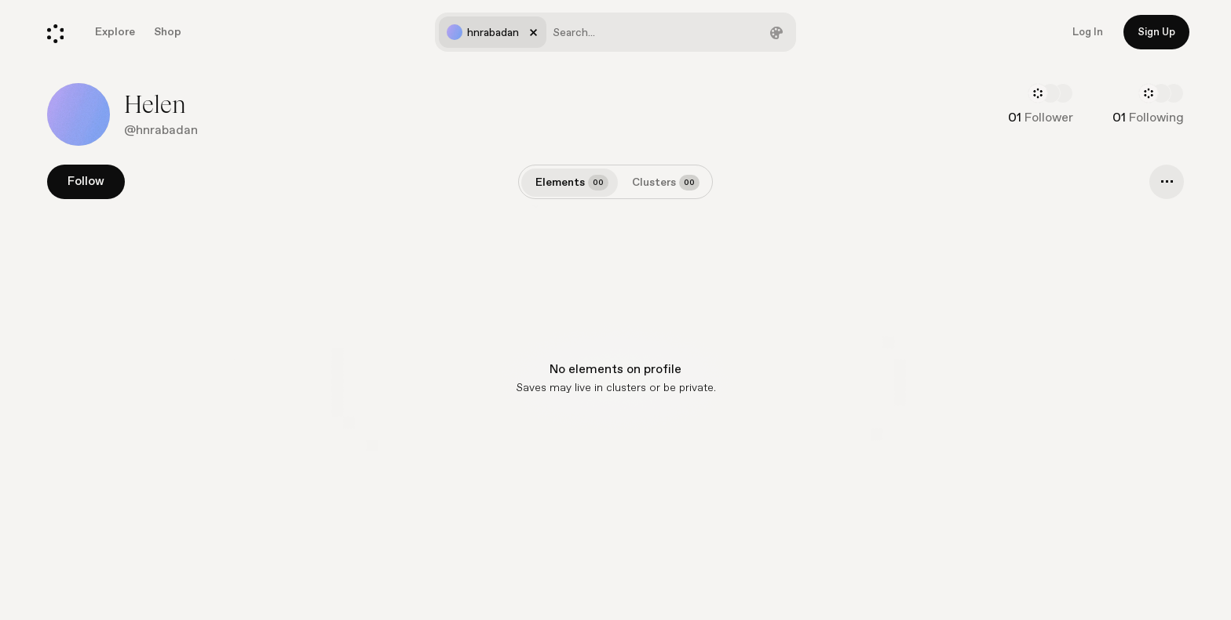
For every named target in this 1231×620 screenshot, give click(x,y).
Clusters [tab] (666, 182)
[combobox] (615, 32)
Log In (1087, 32)
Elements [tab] (571, 182)
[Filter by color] (776, 32)
